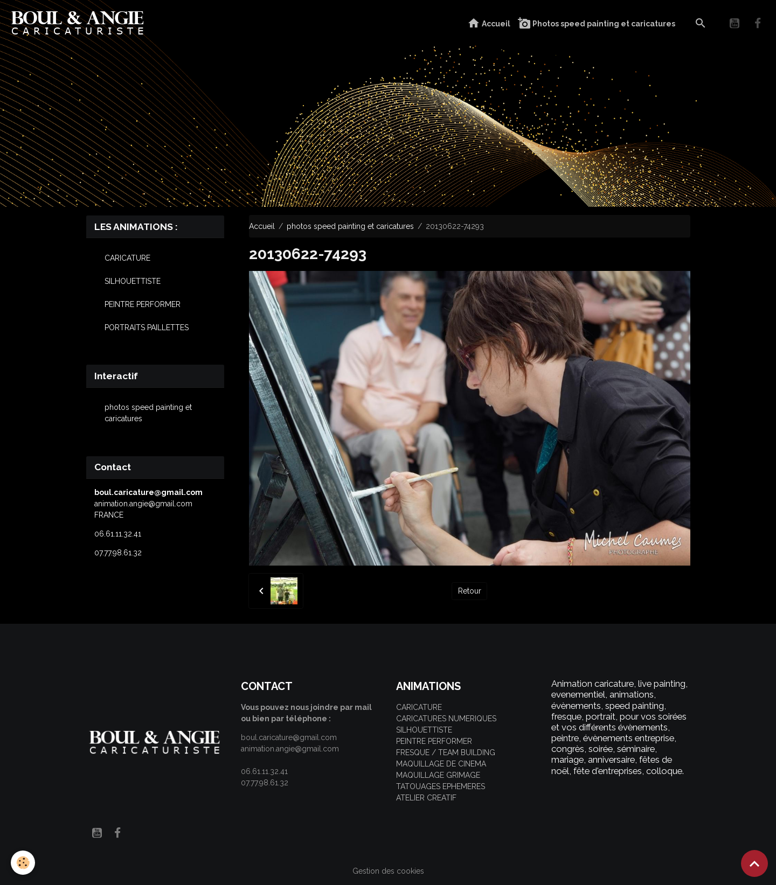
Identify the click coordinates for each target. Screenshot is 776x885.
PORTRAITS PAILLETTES (147, 327)
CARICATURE (127, 258)
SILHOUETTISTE (133, 281)
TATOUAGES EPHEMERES (440, 786)
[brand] (80, 23)
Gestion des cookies (388, 871)
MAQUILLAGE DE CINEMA (441, 763)
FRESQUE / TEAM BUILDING (445, 752)
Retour (469, 591)
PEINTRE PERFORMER (143, 304)
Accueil (488, 23)
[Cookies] (23, 863)
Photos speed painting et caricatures (596, 23)
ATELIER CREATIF (426, 797)
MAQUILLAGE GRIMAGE (438, 775)
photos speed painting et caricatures (350, 226)
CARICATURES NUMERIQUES (446, 718)
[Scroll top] (754, 863)
